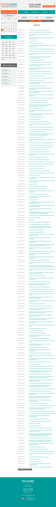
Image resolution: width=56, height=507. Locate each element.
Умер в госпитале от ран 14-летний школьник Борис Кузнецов (41, 291)
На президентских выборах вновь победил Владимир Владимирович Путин (39, 464)
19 (4, 29)
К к (13, 46)
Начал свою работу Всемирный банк (36, 330)
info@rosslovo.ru (35, 6)
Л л (3, 48)
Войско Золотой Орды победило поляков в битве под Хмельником (39, 35)
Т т (13, 51)
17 (15, 28)
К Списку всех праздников (25, 469)
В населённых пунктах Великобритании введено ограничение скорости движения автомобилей (41, 273)
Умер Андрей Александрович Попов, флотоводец (39, 149)
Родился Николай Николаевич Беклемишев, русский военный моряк (41, 124)
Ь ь (6, 57)
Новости (45, 12)
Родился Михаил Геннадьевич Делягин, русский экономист (40, 383)
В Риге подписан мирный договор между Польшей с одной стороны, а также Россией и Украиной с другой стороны (40, 227)
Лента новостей (9, 65)
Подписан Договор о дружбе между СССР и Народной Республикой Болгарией (40, 335)
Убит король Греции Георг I (34, 175)
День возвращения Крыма (34, 459)
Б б (6, 42)
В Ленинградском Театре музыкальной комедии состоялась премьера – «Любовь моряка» (40, 297)
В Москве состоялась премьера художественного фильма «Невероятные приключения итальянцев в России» (40, 397)
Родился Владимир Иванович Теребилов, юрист (38, 186)
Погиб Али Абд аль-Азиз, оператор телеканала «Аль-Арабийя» (41, 451)
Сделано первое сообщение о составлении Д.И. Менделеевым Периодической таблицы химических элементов (41, 134)
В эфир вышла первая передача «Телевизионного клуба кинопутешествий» (40, 350)
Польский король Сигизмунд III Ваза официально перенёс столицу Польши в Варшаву (42, 46)
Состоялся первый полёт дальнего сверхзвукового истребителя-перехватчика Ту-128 (41, 359)
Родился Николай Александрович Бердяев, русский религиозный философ (42, 140)
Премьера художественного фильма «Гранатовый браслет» (40, 368)
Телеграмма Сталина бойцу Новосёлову (37, 303)
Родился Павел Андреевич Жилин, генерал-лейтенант (39, 170)
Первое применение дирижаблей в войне (37, 166)
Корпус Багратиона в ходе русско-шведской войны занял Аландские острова (40, 88)
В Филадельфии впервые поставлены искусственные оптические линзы (41, 341)
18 (2, 29)
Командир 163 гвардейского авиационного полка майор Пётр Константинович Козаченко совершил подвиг (41, 319)
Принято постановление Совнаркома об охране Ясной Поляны (41, 215)
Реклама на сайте (49, 6)
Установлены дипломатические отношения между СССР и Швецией (40, 248)
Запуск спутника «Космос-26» (35, 364)
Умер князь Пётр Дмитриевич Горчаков (37, 131)
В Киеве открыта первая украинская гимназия (38, 188)
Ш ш (6, 55)
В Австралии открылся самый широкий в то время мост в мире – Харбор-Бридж (41, 257)
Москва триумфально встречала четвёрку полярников (39, 286)
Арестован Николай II (33, 199)
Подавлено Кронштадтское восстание (36, 229)
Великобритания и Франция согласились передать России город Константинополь (41, 178)
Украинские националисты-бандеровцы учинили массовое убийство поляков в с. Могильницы (40, 309)
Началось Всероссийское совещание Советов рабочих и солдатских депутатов (40, 197)
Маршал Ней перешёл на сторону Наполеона (38, 100)
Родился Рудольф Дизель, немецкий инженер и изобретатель (41, 127)
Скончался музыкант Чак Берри (35, 461)
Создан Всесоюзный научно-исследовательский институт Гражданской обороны (40, 400)
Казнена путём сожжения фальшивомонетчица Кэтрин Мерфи (41, 77)
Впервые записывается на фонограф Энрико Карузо (39, 159)
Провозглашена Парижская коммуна (36, 137)
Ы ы (3, 57)
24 (15, 29)
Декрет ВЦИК (31, 219)
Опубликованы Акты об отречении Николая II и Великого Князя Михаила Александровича (41, 202)
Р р (6, 51)
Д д (3, 44)
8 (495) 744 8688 (35, 4)
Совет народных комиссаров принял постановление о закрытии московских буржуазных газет (41, 206)
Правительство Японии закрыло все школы (37, 328)
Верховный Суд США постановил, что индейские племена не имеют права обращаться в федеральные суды (41, 105)
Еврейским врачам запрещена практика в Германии (39, 260)
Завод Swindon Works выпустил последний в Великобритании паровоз (41, 356)
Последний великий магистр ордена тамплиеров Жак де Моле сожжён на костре (41, 38)
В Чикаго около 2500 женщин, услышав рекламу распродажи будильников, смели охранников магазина (41, 312)
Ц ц (13, 53)
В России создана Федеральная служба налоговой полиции (40, 427)
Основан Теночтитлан (33, 41)
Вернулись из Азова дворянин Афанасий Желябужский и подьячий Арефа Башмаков (40, 57)
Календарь (24, 17)
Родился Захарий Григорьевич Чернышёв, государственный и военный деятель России (41, 68)
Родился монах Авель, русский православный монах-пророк (41, 73)
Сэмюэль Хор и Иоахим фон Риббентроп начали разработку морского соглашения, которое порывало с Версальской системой (42, 266)
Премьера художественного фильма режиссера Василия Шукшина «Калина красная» (42, 394)
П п (3, 51)
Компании (35, 12)
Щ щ (10, 55)
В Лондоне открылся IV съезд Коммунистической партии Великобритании (40, 241)
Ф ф (6, 53)
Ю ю (13, 57)
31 (15, 31)
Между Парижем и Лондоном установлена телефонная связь (41, 142)
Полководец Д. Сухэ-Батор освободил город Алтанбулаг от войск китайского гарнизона (42, 235)
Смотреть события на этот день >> (9, 16)
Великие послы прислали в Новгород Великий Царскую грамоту (41, 48)
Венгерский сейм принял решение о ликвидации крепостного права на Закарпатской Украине (41, 114)
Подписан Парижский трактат (35, 119)
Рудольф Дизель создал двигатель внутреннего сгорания (40, 147)
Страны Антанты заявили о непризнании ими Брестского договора (40, 209)
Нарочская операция (33, 184)
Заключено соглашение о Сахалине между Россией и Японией (41, 129)
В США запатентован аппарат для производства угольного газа (41, 98)
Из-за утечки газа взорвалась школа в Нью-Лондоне (39, 281)
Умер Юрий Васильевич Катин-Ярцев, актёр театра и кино (40, 437)
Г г (13, 42)
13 (6, 28)
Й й (10, 46)
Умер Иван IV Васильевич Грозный (36, 43)
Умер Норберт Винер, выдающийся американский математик (41, 366)
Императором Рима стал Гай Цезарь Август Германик (39, 29)
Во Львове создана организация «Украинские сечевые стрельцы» (42, 172)
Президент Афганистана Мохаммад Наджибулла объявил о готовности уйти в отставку (40, 430)
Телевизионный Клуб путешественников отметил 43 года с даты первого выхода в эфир (41, 444)
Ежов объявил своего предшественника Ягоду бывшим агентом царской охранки (41, 278)
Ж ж (13, 44)
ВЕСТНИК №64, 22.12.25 (6, 77)
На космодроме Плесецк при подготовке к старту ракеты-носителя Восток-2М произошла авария (40, 408)
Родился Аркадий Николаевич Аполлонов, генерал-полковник (41, 163)
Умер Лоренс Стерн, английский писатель (37, 75)
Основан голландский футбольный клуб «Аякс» (38, 157)
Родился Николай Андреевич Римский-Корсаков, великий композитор (40, 111)
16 (13, 28)
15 (11, 28)
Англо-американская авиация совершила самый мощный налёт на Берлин (42, 325)
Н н (10, 48)
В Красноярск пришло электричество (36, 168)
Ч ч (3, 55)
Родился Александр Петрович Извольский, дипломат (39, 121)
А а (3, 42)
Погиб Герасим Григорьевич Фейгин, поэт (37, 232)
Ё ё (10, 44)
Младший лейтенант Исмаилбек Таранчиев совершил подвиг (41, 305)
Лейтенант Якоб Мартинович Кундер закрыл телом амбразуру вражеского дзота (41, 322)
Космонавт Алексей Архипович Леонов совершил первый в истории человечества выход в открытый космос (40, 371)
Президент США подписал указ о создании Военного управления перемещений (42, 301)
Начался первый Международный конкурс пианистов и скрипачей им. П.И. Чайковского (40, 344)
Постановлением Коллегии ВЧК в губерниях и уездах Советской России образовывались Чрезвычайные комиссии (41, 212)
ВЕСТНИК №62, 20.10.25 (6, 83)
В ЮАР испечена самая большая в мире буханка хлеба (39, 421)
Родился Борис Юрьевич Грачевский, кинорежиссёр (39, 338)
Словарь (26, 12)
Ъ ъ (13, 55)
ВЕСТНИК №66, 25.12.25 (6, 70)
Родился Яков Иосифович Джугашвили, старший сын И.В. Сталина (42, 161)
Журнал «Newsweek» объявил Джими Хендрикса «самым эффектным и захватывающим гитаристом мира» (40, 386)
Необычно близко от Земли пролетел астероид (38, 449)
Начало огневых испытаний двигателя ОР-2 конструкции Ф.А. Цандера (41, 263)
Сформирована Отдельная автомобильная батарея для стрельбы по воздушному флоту (42, 181)
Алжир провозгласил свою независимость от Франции (39, 361)
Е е (6, 44)
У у (3, 53)
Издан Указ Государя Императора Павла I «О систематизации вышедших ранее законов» (41, 83)
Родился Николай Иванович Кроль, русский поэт (38, 102)
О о (13, 48)
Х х (10, 53)
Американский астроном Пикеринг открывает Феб (39, 151)
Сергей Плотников (30, 499)
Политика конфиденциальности (28, 495)
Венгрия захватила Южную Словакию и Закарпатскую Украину (41, 289)
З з (3, 46)
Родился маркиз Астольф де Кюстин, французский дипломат (41, 62)
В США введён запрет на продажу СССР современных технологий (42, 405)
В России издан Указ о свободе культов (36, 80)
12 (4, 28)
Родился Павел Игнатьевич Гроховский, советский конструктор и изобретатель (42, 154)
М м (6, 48)
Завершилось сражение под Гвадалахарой (37, 275)
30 (13, 31)
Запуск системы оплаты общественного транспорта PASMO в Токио (41, 454)
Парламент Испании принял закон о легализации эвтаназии (41, 466)
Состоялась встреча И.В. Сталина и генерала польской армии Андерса (41, 294)
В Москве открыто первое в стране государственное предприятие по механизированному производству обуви (42, 245)
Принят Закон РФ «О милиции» (35, 425)
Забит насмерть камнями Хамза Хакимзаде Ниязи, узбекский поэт (42, 251)
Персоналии (49, 17)
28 (8, 31)
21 (8, 29)
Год (36, 17)
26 (4, 31)
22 (11, 29)
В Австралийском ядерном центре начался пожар (39, 418)
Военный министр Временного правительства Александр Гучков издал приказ (41, 191)
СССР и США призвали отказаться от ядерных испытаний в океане (42, 388)
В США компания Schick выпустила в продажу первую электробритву (39, 254)
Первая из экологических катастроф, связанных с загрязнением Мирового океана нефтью (41, 380)
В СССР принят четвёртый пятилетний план (37, 332)
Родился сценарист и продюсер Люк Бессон (37, 347)
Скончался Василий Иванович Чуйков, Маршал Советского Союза (42, 413)
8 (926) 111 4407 (28, 490)
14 (8, 28)
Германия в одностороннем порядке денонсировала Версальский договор (42, 269)
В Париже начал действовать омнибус (36, 60)
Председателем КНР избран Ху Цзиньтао (37, 446)
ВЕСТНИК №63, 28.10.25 (6, 80)
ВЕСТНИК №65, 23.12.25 (6, 74)
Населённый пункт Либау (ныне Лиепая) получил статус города (41, 51)
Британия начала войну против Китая (36, 108)
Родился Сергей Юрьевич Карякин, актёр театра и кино (40, 390)
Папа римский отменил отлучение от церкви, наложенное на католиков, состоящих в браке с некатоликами (41, 377)
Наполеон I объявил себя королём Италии (37, 85)
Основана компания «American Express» (37, 117)
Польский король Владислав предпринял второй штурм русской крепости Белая (41, 54)
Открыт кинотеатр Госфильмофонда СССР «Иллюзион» (40, 374)
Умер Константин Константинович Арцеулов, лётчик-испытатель (41, 411)
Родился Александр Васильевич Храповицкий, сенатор (39, 71)
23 (13, 29)
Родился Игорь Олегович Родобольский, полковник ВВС (40, 352)
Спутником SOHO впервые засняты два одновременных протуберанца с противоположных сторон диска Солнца (40, 441)
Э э (10, 57)
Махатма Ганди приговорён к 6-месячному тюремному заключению (40, 238)
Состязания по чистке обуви (34, 423)
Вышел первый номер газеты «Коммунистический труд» (40, 222)
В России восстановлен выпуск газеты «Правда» (38, 194)
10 (15, 26)
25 (2, 31)
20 (6, 29)
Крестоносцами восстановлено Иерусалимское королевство (41, 32)
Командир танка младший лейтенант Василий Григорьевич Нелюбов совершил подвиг (40, 315)
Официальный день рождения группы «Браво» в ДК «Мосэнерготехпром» (39, 416)
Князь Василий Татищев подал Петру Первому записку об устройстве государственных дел (40, 65)
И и (6, 46)
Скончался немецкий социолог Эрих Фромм (37, 403)
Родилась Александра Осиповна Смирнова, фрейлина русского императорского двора (41, 92)
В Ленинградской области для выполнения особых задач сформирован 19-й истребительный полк (40, 284)
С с (10, 51)
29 (11, 31)
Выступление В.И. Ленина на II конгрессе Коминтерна (39, 224)
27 (6, 31)
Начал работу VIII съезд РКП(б (35, 217)
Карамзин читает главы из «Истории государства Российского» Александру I (41, 95)
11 (2, 28)
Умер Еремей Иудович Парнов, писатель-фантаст (38, 456)
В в (10, 42)
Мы (52, 12)
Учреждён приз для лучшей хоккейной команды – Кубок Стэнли (41, 145)
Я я (3, 59)
